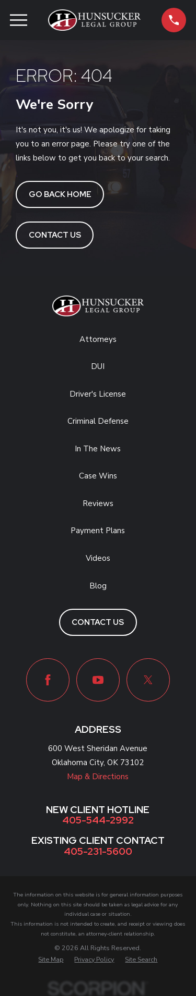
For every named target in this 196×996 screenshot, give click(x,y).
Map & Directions (98, 776)
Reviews (98, 503)
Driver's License (98, 394)
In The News (98, 449)
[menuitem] (50, 960)
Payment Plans (98, 530)
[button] (174, 20)
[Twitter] (148, 680)
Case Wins (98, 476)
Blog (98, 586)
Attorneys (98, 339)
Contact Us (55, 235)
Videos (98, 558)
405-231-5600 (98, 852)
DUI (98, 366)
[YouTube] (98, 680)
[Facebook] (48, 680)
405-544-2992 (98, 821)
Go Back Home (60, 194)
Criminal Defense (98, 421)
